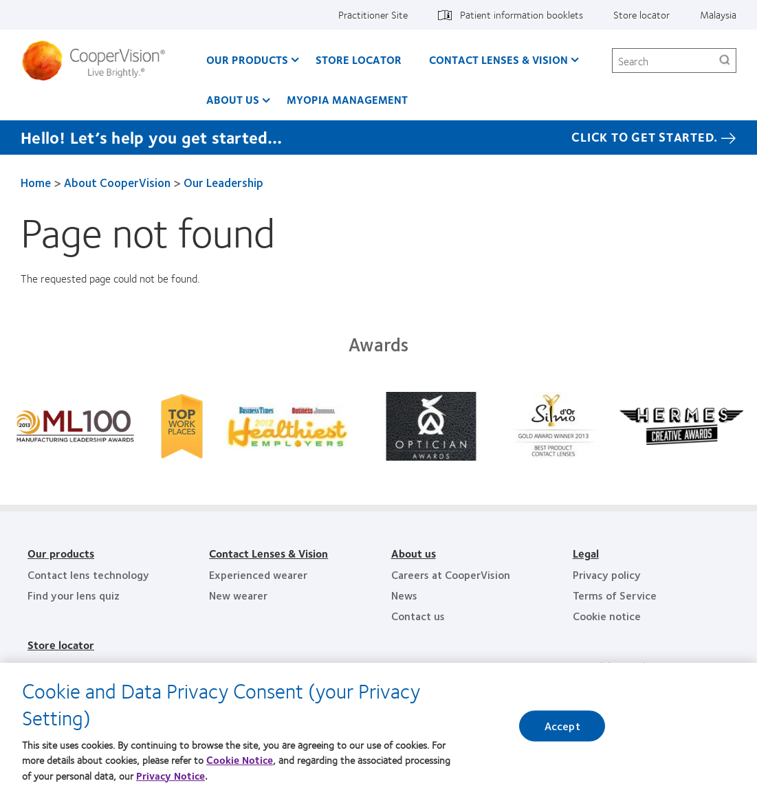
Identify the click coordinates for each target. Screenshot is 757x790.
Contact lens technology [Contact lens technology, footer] (88, 574)
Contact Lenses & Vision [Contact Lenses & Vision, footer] (268, 553)
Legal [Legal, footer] (586, 553)
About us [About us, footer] (413, 553)
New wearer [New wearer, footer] (238, 595)
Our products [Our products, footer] (61, 553)
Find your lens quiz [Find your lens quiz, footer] (74, 595)
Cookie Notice (239, 764)
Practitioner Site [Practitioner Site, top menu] (373, 14)
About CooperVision (117, 182)
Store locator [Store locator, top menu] (641, 14)
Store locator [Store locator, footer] (61, 644)
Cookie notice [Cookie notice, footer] (607, 615)
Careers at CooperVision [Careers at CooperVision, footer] (450, 574)
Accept (562, 730)
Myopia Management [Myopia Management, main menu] (347, 99)
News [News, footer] (404, 595)
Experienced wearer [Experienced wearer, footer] (258, 574)
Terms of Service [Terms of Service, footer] (615, 595)
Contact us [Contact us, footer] (418, 615)
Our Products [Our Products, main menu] (247, 59)
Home (36, 182)
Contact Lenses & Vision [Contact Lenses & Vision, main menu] (498, 59)
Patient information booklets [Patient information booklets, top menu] (521, 14)
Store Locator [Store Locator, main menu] (359, 59)
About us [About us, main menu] (232, 99)
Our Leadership (223, 182)
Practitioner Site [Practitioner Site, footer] (615, 665)
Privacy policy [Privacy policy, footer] (607, 574)
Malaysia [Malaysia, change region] (718, 14)
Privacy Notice (170, 779)
